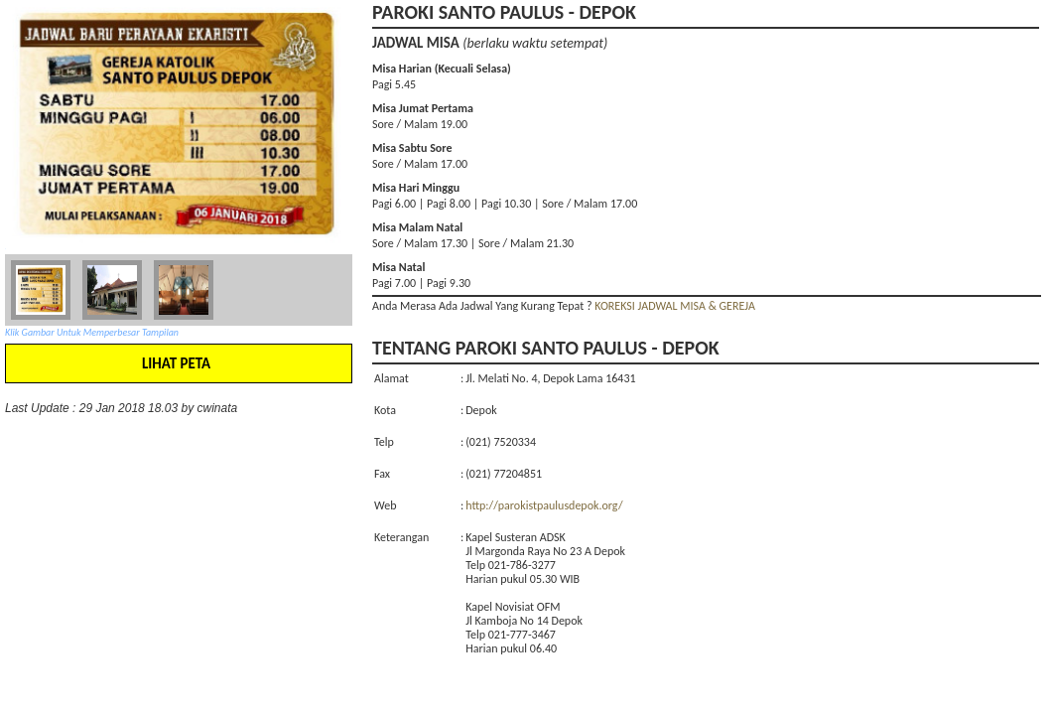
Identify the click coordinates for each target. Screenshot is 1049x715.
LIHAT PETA (176, 363)
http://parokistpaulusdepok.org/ (543, 505)
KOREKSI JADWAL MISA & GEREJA (674, 306)
